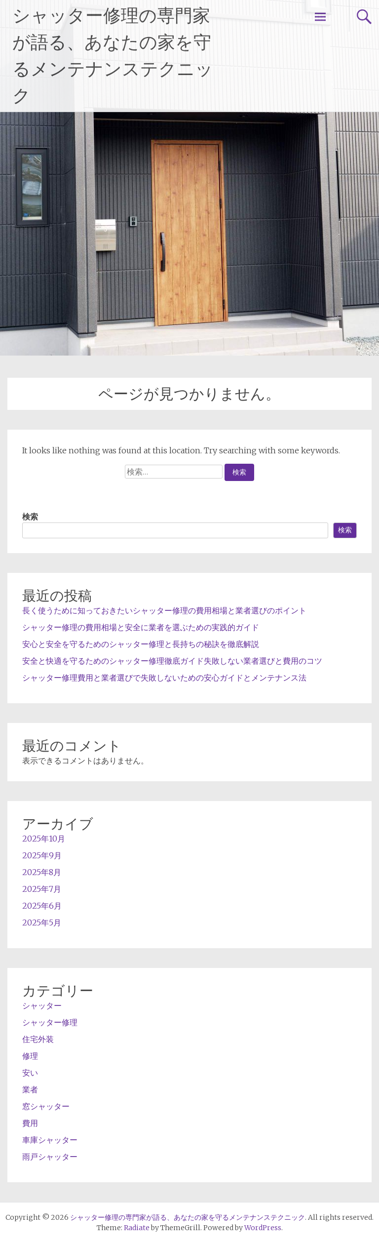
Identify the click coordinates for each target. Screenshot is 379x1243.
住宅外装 (38, 1039)
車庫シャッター (49, 1140)
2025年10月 (43, 838)
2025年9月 (42, 855)
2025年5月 (41, 922)
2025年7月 (41, 889)
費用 (30, 1123)
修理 (30, 1056)
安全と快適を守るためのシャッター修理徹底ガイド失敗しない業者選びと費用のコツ (172, 661)
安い (30, 1073)
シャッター (42, 1005)
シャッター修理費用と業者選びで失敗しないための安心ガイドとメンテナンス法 (164, 677)
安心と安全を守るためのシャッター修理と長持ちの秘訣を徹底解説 (140, 644)
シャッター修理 (49, 1022)
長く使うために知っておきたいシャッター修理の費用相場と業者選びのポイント (164, 610)
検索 (30, 516)
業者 (30, 1089)
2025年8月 (41, 872)
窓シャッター (46, 1106)
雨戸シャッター (49, 1157)
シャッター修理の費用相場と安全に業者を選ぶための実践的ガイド (140, 627)
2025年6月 (42, 906)
